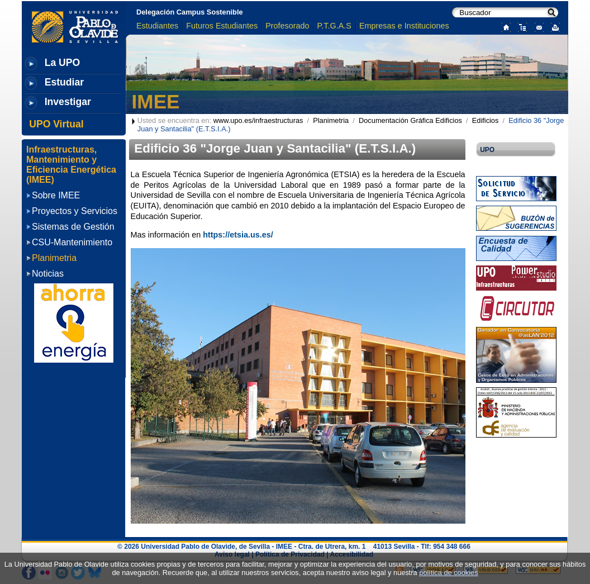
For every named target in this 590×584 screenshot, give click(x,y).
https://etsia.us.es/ (238, 234)
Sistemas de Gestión (73, 226)
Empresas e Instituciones (404, 25)
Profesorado (287, 25)
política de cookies (448, 572)
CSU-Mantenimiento (72, 242)
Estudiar (64, 82)
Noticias (48, 273)
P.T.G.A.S (334, 25)
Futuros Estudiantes (222, 25)
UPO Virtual (56, 124)
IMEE (156, 101)
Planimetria (331, 120)
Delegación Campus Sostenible (189, 12)
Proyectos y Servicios (74, 211)
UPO (487, 150)
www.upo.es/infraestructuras (258, 120)
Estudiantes (157, 25)
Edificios (485, 120)
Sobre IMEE (56, 195)
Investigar (68, 101)
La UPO (62, 62)
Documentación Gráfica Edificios (410, 120)
